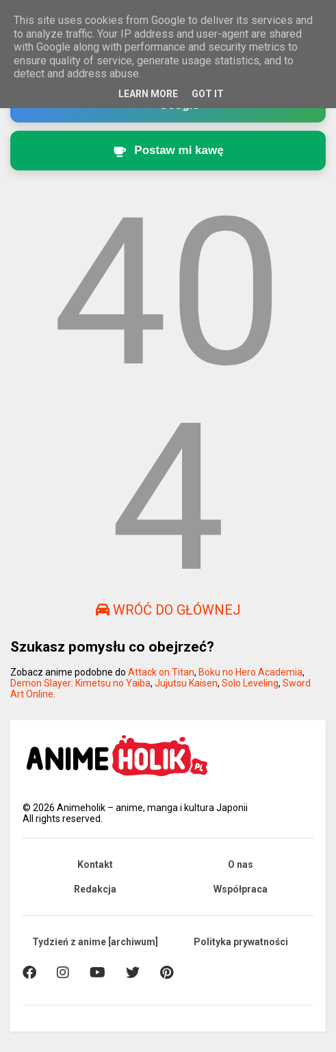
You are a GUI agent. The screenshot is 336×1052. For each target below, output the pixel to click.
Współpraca (241, 889)
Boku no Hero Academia (250, 672)
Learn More (148, 93)
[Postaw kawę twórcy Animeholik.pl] (168, 150)
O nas (240, 864)
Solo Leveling (250, 683)
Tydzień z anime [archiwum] (95, 941)
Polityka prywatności (241, 941)
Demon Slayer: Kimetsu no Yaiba (80, 683)
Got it (208, 93)
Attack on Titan (161, 672)
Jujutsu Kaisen (186, 683)
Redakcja (95, 889)
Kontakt (95, 864)
